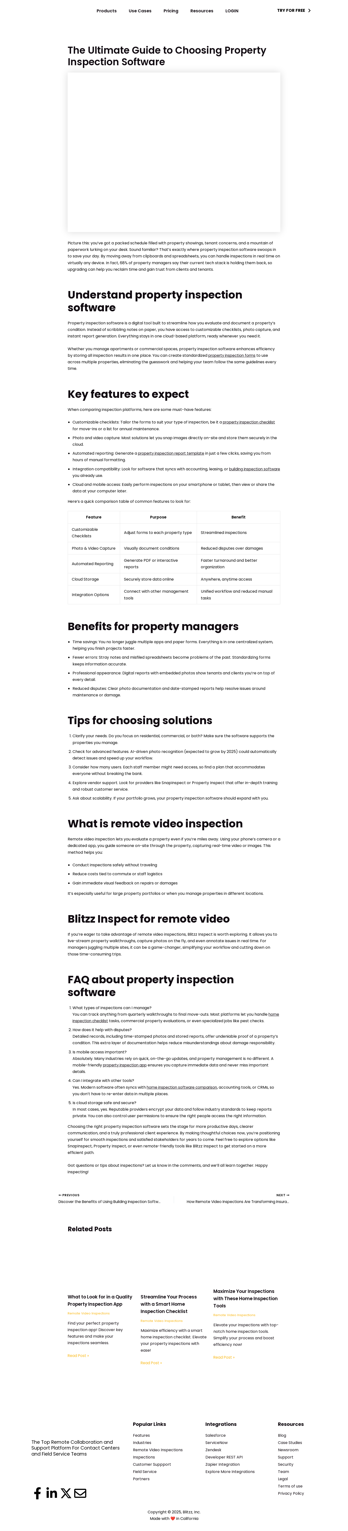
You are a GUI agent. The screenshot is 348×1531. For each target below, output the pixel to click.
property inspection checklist (251, 422)
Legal (283, 1479)
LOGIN (232, 11)
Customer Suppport (152, 1464)
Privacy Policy (291, 1493)
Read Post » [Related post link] (78, 1363)
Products (107, 11)
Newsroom (288, 1450)
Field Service (145, 1471)
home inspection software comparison (184, 1087)
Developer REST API (224, 1457)
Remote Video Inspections (90, 1321)
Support (285, 1457)
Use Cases (140, 11)
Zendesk (213, 1450)
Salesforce (215, 1435)
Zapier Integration (222, 1464)
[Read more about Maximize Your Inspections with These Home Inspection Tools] (246, 1262)
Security (285, 1464)
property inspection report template (173, 453)
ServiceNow (216, 1442)
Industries (142, 1442)
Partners (141, 1479)
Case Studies (290, 1442)
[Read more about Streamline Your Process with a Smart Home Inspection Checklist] (174, 1265)
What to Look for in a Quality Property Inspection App (93, 1305)
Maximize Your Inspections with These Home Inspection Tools (246, 1299)
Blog (282, 1435)
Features (141, 1435)
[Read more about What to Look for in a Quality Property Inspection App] (101, 1265)
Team (283, 1471)
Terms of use (290, 1486)
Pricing (171, 11)
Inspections (144, 1457)
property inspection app (126, 1065)
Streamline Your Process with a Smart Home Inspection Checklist (171, 1305)
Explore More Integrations (230, 1471)
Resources (201, 11)
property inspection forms (233, 355)
